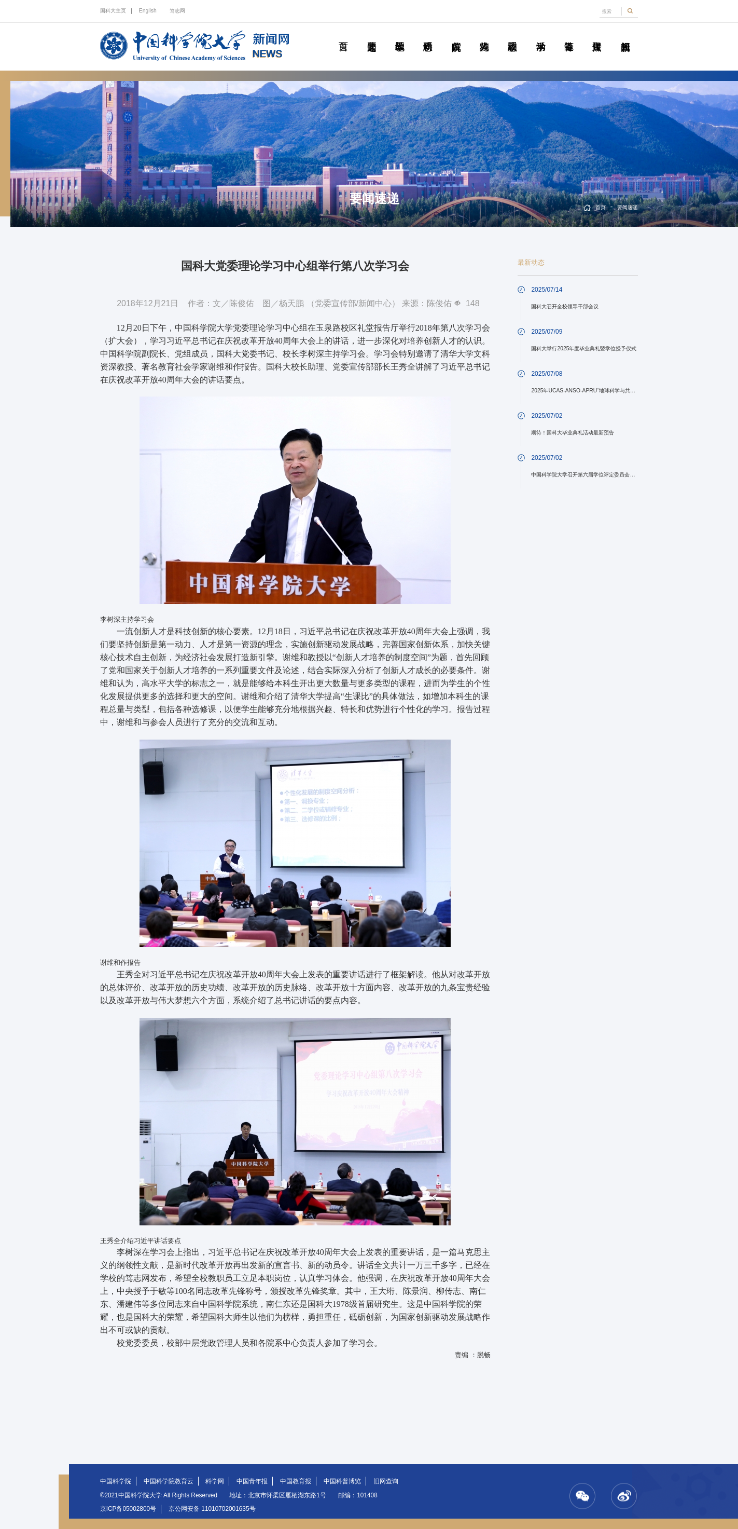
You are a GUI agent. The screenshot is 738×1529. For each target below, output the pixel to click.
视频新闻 (625, 35)
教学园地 (399, 35)
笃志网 (177, 10)
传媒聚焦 (596, 35)
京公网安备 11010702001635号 (212, 1508)
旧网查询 (385, 1481)
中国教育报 (295, 1481)
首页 (343, 35)
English (148, 10)
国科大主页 (113, 10)
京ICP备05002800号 (128, 1508)
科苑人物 (484, 35)
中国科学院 (115, 1481)
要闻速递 (371, 35)
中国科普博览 (342, 1481)
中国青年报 (252, 1481)
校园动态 (512, 35)
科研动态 (427, 35)
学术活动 (540, 35)
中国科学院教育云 (168, 1481)
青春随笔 (568, 35)
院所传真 (456, 35)
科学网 (214, 1481)
